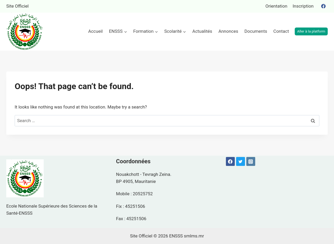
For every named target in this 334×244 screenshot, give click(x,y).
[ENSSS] (25, 32)
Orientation (276, 6)
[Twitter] (240, 161)
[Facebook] (323, 6)
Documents (255, 31)
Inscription (303, 6)
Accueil (95, 31)
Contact (281, 31)
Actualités (202, 31)
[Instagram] (250, 161)
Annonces (228, 31)
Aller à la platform (311, 31)
